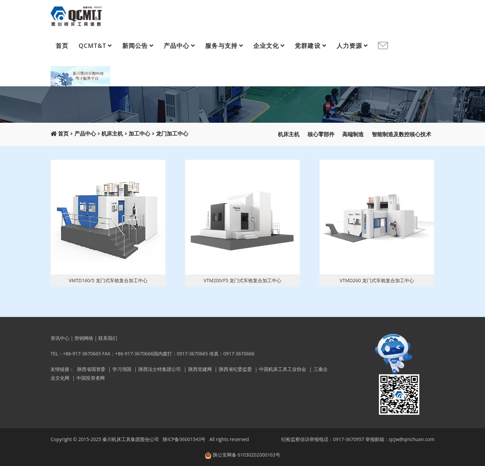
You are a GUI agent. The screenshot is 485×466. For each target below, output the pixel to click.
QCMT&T (92, 45)
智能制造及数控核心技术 (401, 134)
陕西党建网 (200, 369)
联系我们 (107, 338)
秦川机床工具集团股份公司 (130, 439)
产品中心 (176, 45)
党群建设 (307, 45)
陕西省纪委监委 (235, 369)
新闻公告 (135, 45)
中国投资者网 (90, 378)
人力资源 (349, 45)
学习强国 (121, 369)
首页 (62, 45)
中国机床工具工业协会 (282, 369)
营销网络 (83, 338)
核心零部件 (321, 134)
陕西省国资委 (91, 369)
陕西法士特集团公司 (159, 369)
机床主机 (112, 134)
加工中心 (139, 134)
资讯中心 (60, 338)
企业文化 (266, 45)
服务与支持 (221, 45)
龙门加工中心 (172, 134)
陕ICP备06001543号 (184, 439)
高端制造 (353, 134)
